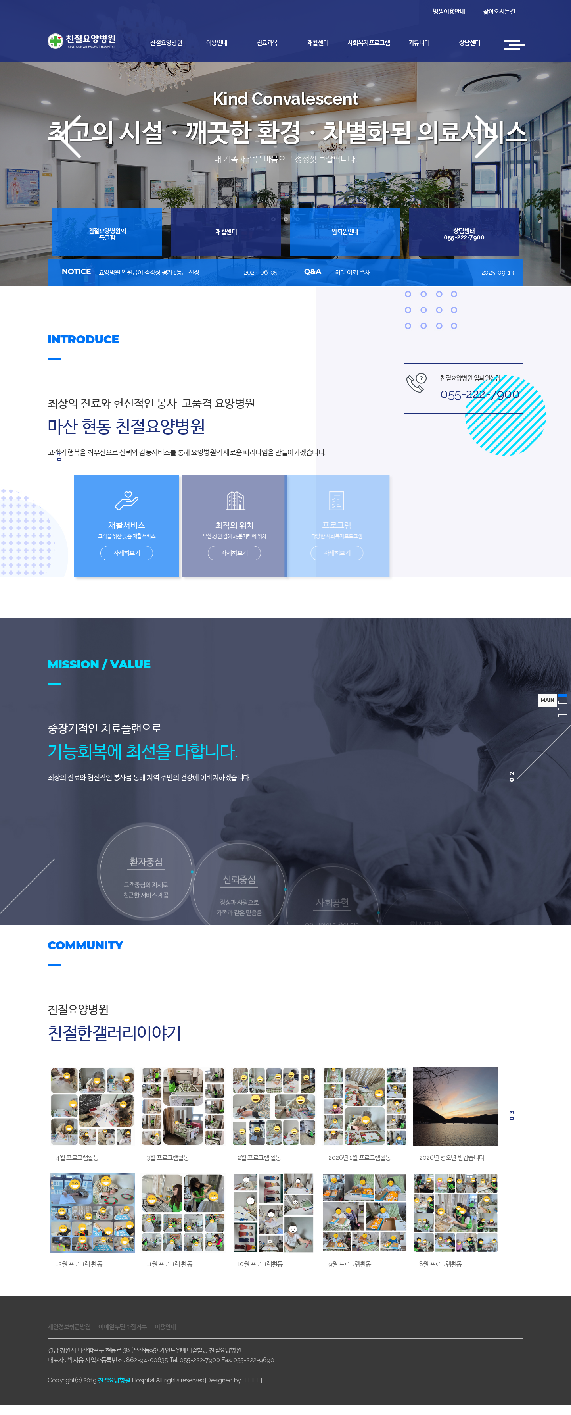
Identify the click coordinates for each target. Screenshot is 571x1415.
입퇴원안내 (344, 231)
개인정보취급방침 (69, 1337)
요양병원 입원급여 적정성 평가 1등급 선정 (149, 272)
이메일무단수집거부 (122, 1337)
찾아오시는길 (499, 11)
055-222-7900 (479, 393)
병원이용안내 (449, 11)
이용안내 (217, 42)
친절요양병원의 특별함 (107, 234)
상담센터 (470, 42)
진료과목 (267, 42)
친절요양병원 (166, 42)
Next (494, 154)
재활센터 (318, 42)
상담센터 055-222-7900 (464, 234)
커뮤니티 (419, 42)
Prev (77, 154)
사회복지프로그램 (368, 42)
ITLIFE (251, 1390)
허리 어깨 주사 (352, 272)
